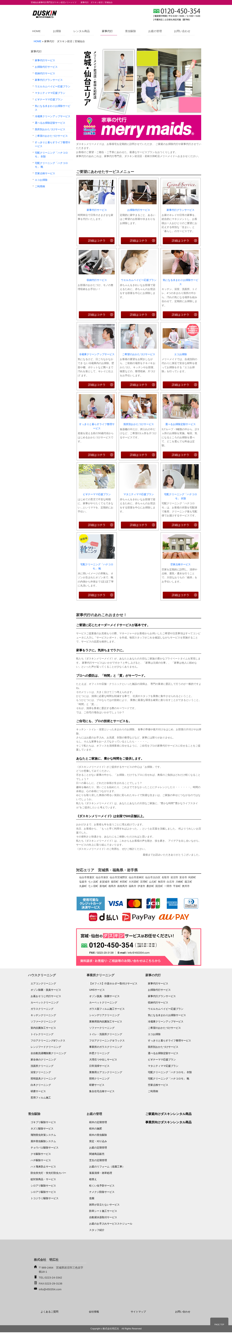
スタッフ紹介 (96, 1230)
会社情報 (94, 1311)
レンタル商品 (81, 31)
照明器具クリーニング (43, 1078)
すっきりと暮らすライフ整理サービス (97, 426)
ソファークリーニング (43, 1021)
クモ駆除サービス (41, 1153)
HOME (36, 31)
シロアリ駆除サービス (43, 1185)
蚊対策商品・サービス (43, 1179)
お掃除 (57, 31)
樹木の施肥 (95, 1128)
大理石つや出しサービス (103, 1059)
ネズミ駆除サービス (42, 1128)
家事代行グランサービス (180, 209)
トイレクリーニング (42, 1034)
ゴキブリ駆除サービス (43, 1122)
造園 (91, 1198)
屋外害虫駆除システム (43, 1141)
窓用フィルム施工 (41, 1097)
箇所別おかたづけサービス (138, 424)
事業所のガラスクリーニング (105, 1046)
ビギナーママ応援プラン (97, 494)
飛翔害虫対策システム (43, 1134)
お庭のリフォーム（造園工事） (107, 1166)
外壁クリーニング (99, 1053)
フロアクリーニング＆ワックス (107, 1040)
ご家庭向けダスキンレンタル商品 (168, 1114)
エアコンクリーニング (43, 983)
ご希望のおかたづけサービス (138, 354)
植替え (93, 1179)
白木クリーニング (41, 1084)
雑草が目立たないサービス (104, 1204)
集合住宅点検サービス (102, 1091)
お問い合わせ (182, 31)
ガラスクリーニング (42, 1008)
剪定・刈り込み (98, 1141)
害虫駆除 (130, 31)
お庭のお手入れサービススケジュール (110, 1223)
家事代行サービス (97, 209)
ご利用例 (40, 186)
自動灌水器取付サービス (103, 1217)
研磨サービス (38, 1091)
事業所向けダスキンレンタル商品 (168, 1122)
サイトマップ (138, 1311)
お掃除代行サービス (138, 209)
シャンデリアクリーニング (104, 1015)
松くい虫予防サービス (102, 1185)
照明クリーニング (99, 1078)
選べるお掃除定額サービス (180, 424)
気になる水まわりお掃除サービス (180, 282)
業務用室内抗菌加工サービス (105, 1021)
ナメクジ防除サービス (102, 1191)
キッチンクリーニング (43, 1015)
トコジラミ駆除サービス (45, 1198)
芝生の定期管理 (98, 1160)
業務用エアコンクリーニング (105, 1072)
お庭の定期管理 (98, 1147)
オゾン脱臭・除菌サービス (104, 996)
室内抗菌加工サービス (43, 1027)
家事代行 (107, 31)
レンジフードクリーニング (46, 1046)
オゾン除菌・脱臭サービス (46, 989)
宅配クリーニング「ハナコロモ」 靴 (96, 566)
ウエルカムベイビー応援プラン (138, 280)
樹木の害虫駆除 (98, 1134)
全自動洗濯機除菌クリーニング (48, 1053)
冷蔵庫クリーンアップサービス (97, 354)
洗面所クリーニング (42, 1065)
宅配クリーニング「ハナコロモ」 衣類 (180, 496)
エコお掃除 (180, 354)
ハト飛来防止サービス (43, 1166)
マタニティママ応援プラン (138, 494)
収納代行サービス (97, 280)
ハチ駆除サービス (41, 1160)
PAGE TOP (219, 1324)
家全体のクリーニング (43, 1059)
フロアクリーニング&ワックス (48, 1040)
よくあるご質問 (49, 1311)
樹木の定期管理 (98, 1122)
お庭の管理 (155, 31)
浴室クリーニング (41, 1072)
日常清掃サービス (99, 1065)
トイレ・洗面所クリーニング (105, 1034)
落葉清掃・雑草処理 (100, 1172)
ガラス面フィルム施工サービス (107, 1008)
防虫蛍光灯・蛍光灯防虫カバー (48, 1172)
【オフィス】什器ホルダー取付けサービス (113, 983)
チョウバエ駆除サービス (45, 1147)
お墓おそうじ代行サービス (46, 996)
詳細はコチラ (96, 240)
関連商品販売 (96, 1153)
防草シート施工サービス (103, 1210)
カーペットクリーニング (45, 1002)
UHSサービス (97, 989)
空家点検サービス (180, 564)
